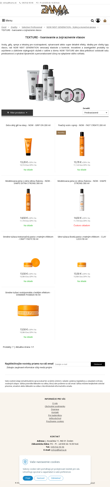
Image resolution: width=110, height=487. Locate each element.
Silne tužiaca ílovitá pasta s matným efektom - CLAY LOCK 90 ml (82, 238)
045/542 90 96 (27, 3)
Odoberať (98, 364)
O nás (55, 403)
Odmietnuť (56, 478)
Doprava (55, 409)
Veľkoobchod (55, 418)
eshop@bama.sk (9, 3)
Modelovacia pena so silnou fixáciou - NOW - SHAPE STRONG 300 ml (81, 182)
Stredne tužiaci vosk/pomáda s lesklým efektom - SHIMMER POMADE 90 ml (28, 293)
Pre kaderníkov (55, 415)
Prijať (27, 478)
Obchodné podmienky (55, 406)
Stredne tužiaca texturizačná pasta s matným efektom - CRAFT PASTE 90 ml (28, 238)
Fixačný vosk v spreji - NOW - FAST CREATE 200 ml (82, 125)
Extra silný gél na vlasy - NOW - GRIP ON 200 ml (28, 125)
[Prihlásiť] (98, 20)
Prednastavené (91, 112)
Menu (7, 20)
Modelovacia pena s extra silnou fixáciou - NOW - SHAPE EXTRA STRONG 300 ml (28, 182)
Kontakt (55, 412)
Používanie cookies (55, 421)
